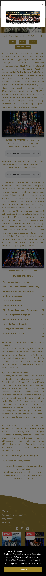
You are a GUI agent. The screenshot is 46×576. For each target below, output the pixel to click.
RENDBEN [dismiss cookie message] (23, 570)
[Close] (42, 4)
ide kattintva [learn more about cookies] (30, 564)
